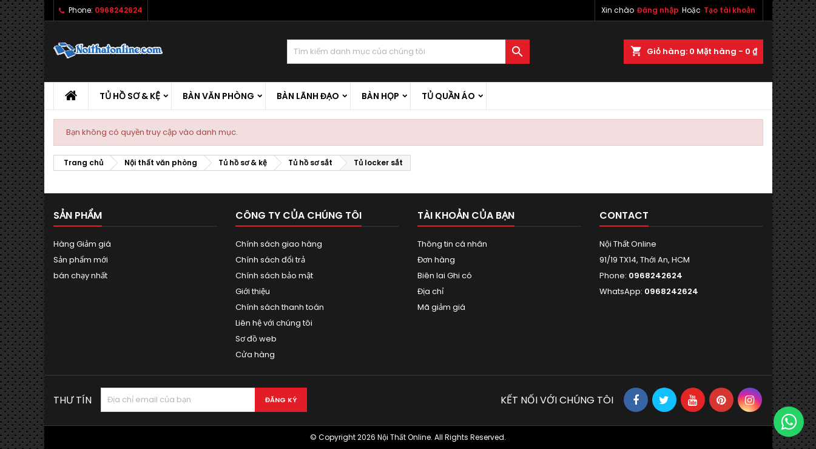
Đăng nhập (658, 10)
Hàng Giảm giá (82, 244)
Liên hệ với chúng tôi (273, 323)
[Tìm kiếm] (408, 51)
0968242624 (119, 10)
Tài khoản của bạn (465, 215)
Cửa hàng (255, 354)
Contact (624, 215)
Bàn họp (380, 96)
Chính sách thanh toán (279, 307)
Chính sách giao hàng (278, 244)
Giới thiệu (252, 291)
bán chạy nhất (80, 275)
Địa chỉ (430, 291)
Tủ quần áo (448, 96)
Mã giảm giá (441, 307)
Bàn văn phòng (218, 96)
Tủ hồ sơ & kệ (129, 96)
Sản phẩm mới (80, 260)
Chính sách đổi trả (270, 260)
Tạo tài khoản (729, 10)
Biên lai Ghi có (444, 275)
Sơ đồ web (256, 338)
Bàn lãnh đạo (308, 96)
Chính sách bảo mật (274, 275)
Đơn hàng (436, 260)
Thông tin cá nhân (452, 244)
